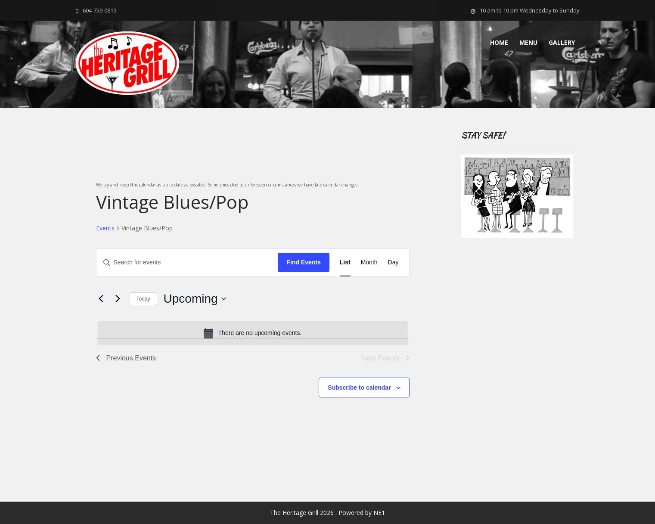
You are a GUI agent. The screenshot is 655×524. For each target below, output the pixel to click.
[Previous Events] (101, 299)
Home (499, 42)
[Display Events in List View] (345, 262)
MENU (528, 42)
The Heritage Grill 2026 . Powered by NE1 (327, 512)
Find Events (303, 262)
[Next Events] (118, 299)
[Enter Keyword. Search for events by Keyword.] (187, 262)
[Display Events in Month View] (369, 262)
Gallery (562, 42)
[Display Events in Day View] (393, 262)
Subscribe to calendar (359, 387)
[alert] (253, 333)
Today (143, 299)
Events (105, 228)
